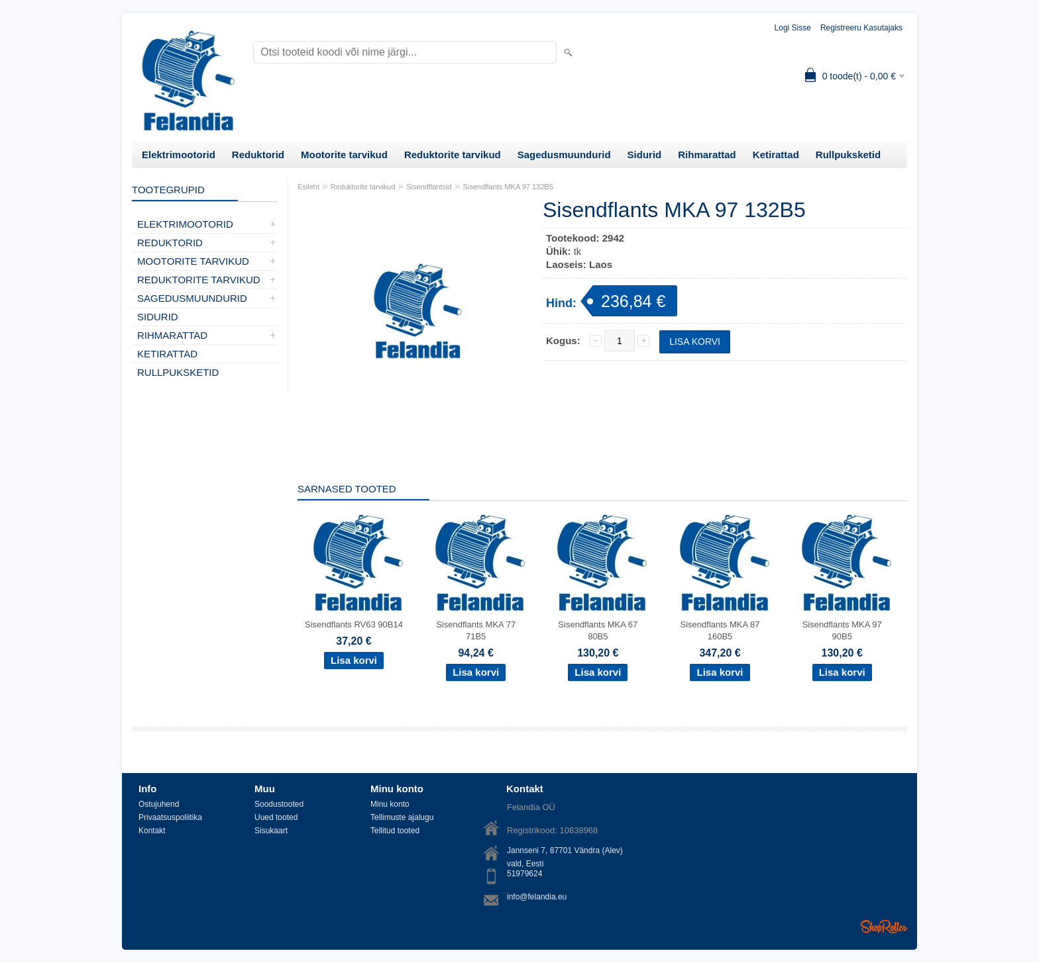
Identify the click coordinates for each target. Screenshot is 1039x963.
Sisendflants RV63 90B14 (354, 624)
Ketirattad (776, 154)
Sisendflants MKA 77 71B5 (476, 630)
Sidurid (645, 154)
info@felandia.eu (537, 896)
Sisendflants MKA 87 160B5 (720, 630)
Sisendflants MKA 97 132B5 (508, 187)
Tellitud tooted (394, 830)
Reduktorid (258, 154)
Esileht (308, 187)
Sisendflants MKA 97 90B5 (842, 630)
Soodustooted (278, 804)
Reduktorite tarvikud (452, 154)
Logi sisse (793, 27)
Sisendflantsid (429, 187)
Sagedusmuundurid (564, 154)
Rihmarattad (707, 154)
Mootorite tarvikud (344, 154)
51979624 (524, 873)
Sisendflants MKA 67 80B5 (597, 630)
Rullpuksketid (848, 154)
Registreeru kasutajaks (861, 27)
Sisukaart (271, 830)
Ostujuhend (158, 804)
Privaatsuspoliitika (170, 817)
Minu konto (390, 804)
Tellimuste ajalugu (401, 817)
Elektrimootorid (178, 154)
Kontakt (152, 830)
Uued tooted (276, 817)
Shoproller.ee (884, 926)
